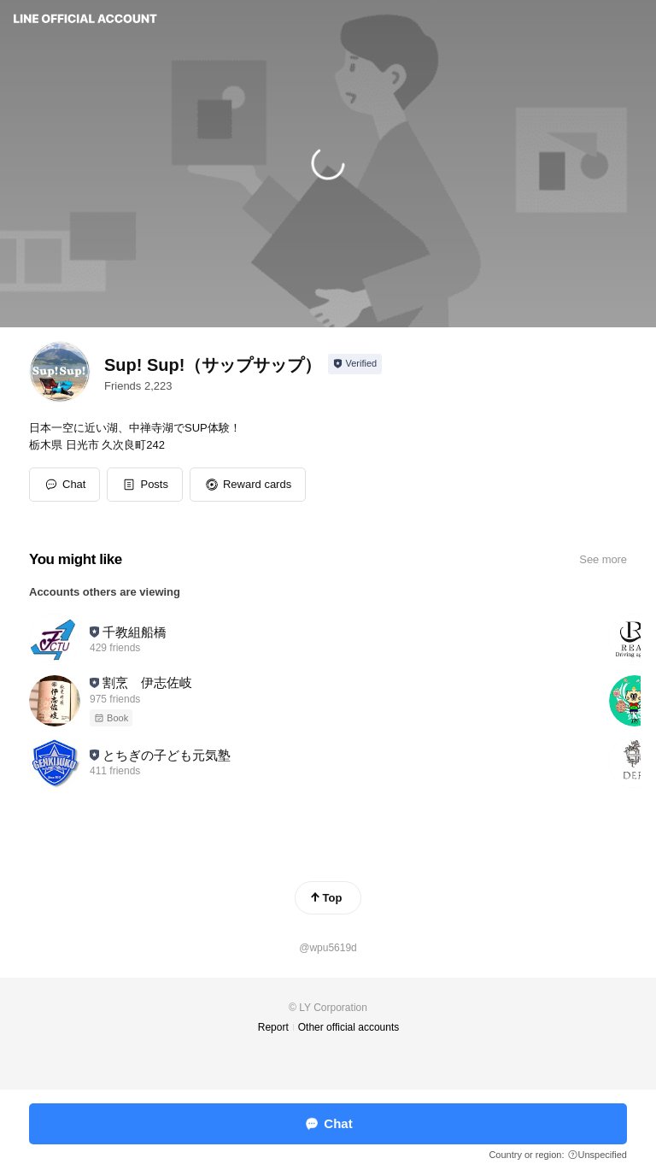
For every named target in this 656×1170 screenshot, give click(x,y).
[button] (145, 484)
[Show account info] (355, 364)
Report (273, 1027)
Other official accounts (349, 1027)
